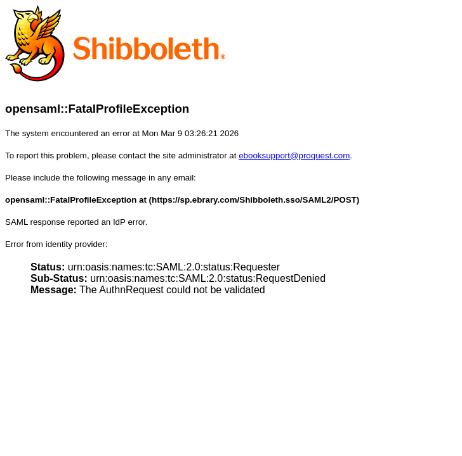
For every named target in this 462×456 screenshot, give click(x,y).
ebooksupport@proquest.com (294, 155)
